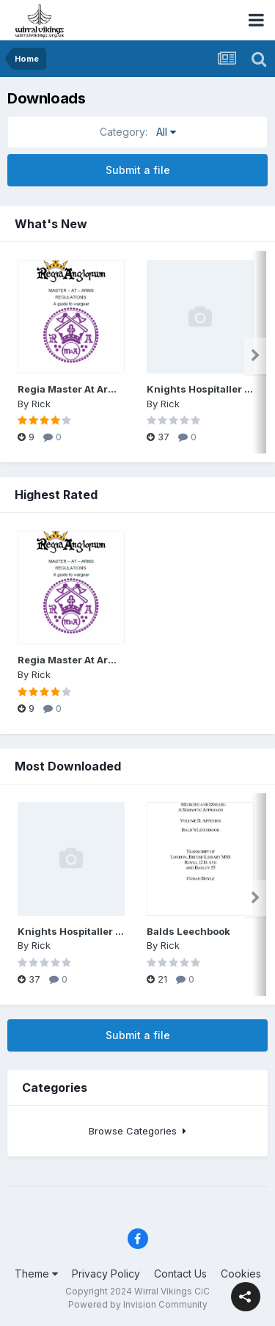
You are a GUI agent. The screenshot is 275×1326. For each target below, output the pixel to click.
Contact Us (180, 1273)
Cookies (241, 1273)
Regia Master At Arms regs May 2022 (108, 389)
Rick (41, 403)
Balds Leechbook (188, 931)
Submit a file (138, 170)
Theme (36, 1273)
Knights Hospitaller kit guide (88, 931)
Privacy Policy (106, 1273)
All (138, 131)
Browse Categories (137, 1131)
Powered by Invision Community (138, 1304)
